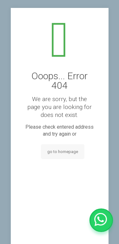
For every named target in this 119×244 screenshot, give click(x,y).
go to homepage (62, 151)
